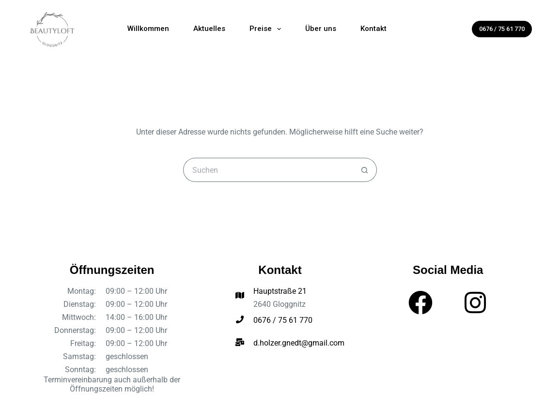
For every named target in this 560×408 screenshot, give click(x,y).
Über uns (320, 28)
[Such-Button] (365, 170)
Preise (267, 29)
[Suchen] (457, 29)
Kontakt (373, 28)
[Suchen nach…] (268, 170)
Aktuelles (209, 28)
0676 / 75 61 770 (502, 28)
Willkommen (148, 28)
